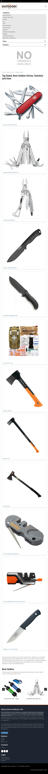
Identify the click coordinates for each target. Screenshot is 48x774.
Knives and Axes (7, 25)
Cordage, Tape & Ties (8, 17)
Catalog (3, 738)
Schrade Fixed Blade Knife (10, 315)
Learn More (4, 732)
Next (45, 689)
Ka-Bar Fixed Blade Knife (10, 268)
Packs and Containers (8, 36)
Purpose (6, 45)
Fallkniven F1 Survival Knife (10, 649)
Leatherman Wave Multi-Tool (11, 172)
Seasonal (5, 29)
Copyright (3, 760)
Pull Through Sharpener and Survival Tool (14, 601)
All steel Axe (6, 506)
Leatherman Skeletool (9, 220)
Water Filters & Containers (9, 38)
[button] (2, 751)
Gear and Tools (10, 72)
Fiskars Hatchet (7, 411)
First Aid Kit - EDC (8, 363)
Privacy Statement (5, 759)
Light (4, 23)
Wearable (5, 34)
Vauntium (13, 766)
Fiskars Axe (6, 458)
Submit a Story (43, 1)
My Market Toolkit (42, 770)
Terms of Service (5, 757)
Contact (3, 747)
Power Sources (6, 27)
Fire (4, 21)
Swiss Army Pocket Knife (10, 124)
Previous (3, 689)
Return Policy (4, 741)
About (2, 740)
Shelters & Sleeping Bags (9, 31)
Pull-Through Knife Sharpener (11, 554)
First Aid (5, 19)
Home (3, 72)
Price (4, 41)
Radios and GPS (7, 15)
